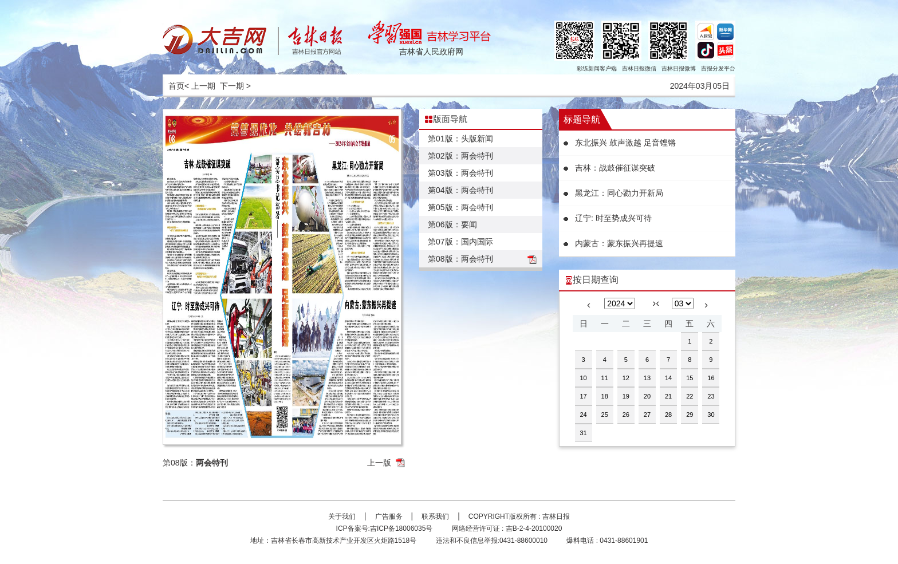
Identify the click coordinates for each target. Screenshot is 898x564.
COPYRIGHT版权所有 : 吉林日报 (519, 516)
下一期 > (235, 85)
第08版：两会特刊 (460, 258)
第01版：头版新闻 (460, 138)
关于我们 (342, 516)
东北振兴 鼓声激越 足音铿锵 (625, 142)
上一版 (379, 462)
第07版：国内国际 (460, 241)
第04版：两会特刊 (460, 190)
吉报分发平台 (718, 68)
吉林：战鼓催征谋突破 (615, 167)
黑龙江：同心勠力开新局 (619, 193)
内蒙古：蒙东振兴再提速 (619, 243)
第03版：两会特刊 (460, 173)
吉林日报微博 (678, 68)
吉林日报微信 (639, 68)
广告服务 (389, 516)
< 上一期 (199, 85)
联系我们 (435, 516)
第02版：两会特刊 (460, 155)
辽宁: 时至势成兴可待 (613, 218)
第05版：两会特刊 (460, 207)
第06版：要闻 (452, 224)
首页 (176, 85)
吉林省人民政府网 (431, 51)
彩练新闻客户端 (597, 68)
